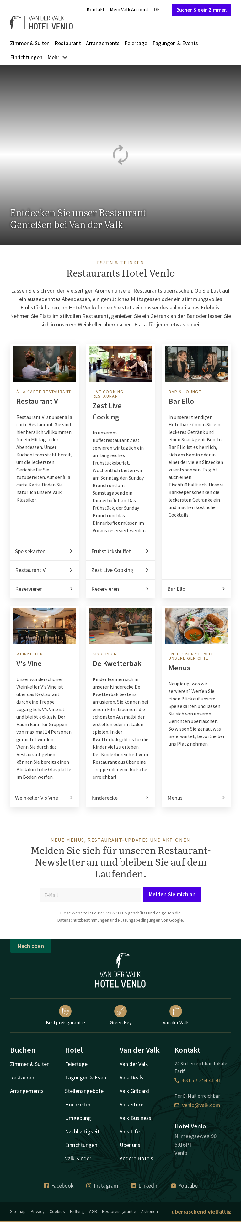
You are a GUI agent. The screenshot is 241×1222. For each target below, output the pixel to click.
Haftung (77, 1211)
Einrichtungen (26, 57)
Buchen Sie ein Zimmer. (201, 10)
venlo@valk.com (197, 1105)
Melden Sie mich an (172, 894)
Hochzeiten (78, 1104)
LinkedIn (144, 1185)
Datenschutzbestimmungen (83, 920)
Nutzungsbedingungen (139, 920)
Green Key (120, 1015)
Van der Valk (176, 1015)
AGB (93, 1211)
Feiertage (136, 43)
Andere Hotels (136, 1158)
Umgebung (78, 1117)
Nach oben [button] (31, 945)
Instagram (102, 1185)
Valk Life (130, 1131)
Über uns (130, 1144)
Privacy (38, 1211)
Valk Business (135, 1117)
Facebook (59, 1185)
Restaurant (68, 43)
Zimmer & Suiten (30, 43)
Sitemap (18, 1211)
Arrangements (103, 43)
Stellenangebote (84, 1091)
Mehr (57, 57)
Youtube (184, 1185)
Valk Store (131, 1104)
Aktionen (149, 1211)
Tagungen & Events (175, 43)
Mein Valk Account (129, 9)
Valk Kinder (78, 1158)
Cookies (57, 1211)
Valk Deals (131, 1077)
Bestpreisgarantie (65, 1015)
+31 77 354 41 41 (197, 1080)
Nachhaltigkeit (82, 1131)
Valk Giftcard (134, 1091)
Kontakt (96, 9)
